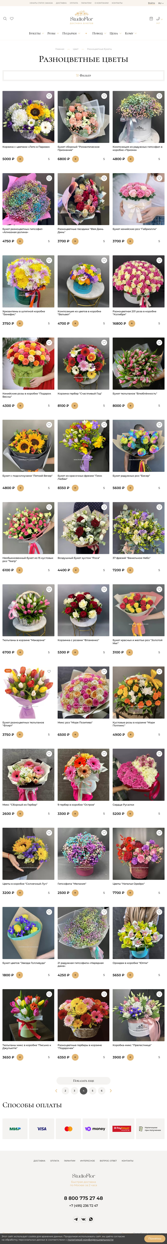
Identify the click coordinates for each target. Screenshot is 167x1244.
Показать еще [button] (83, 1081)
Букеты (35, 33)
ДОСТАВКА (39, 1160)
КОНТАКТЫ (127, 1160)
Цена (114, 33)
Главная (59, 49)
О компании (102, 3)
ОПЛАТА (54, 1160)
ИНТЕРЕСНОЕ (87, 1160)
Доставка (61, 3)
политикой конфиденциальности (90, 1239)
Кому (129, 33)
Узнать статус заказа (41, 3)
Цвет (75, 49)
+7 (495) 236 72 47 (83, 1206)
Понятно (154, 1238)
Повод (97, 33)
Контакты (117, 3)
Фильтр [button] (83, 76)
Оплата (74, 3)
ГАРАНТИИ (69, 1160)
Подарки (69, 33)
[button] (5, 17)
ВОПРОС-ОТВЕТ (108, 1160)
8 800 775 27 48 (83, 1198)
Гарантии (86, 3)
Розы (51, 33)
